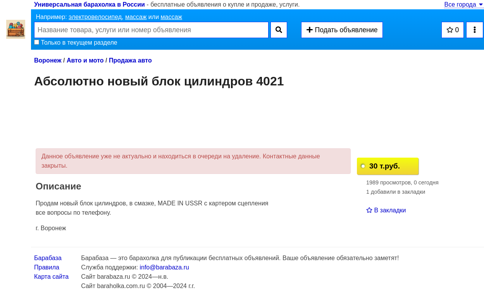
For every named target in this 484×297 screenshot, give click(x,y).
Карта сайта (51, 276)
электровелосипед (95, 17)
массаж (136, 17)
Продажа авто (130, 60)
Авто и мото (85, 60)
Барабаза (48, 258)
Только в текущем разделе (75, 42)
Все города (464, 4)
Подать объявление (341, 30)
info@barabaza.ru (164, 267)
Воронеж (48, 60)
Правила (46, 267)
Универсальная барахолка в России (89, 4)
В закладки (386, 210)
